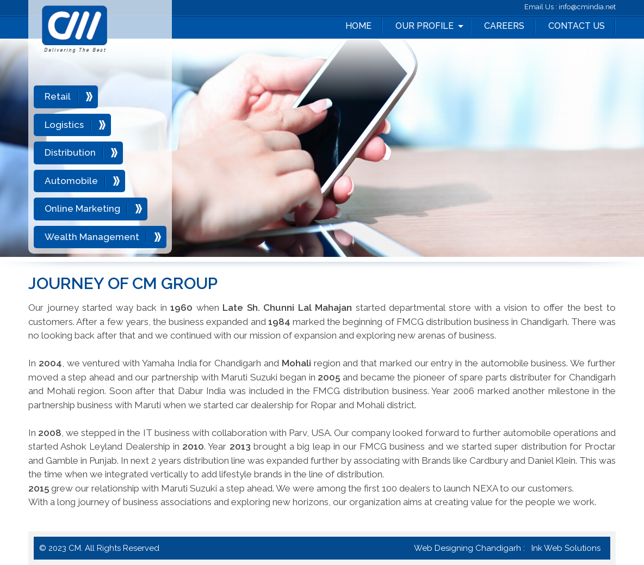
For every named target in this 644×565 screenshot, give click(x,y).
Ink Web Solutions (565, 548)
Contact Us (576, 26)
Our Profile (424, 26)
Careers (504, 26)
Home (358, 26)
